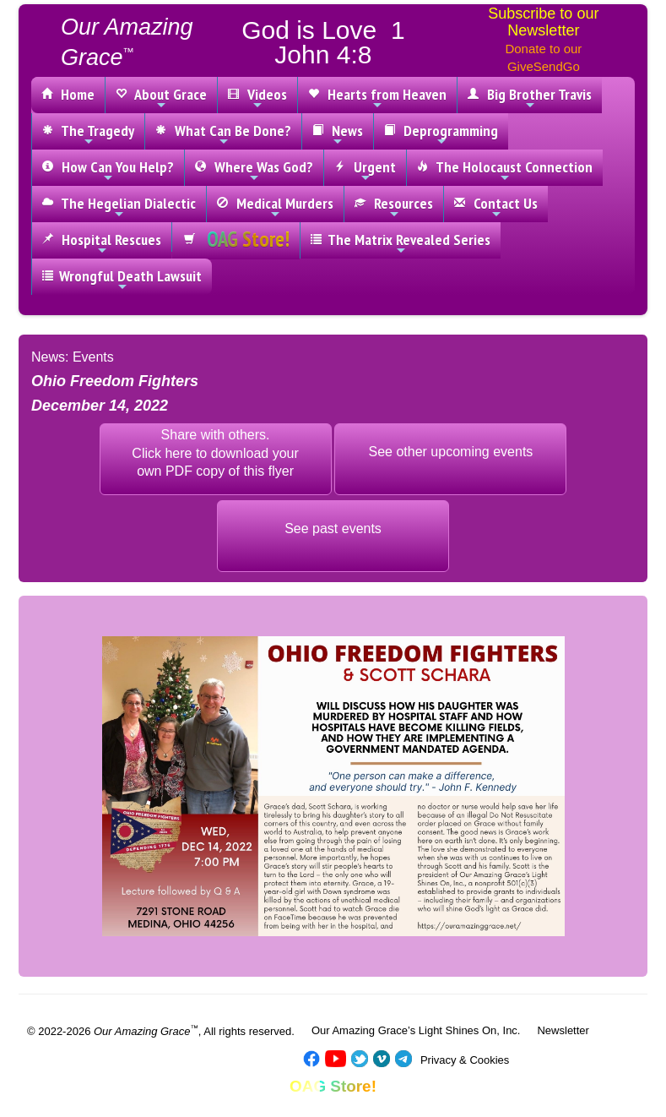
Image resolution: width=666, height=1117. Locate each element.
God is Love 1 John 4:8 (322, 42)
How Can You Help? (108, 170)
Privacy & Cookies (464, 1060)
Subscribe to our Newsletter (543, 22)
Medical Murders (275, 207)
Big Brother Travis (530, 98)
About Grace (161, 98)
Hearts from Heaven (377, 98)
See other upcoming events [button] (451, 451)
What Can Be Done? (223, 134)
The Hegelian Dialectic (119, 207)
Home (68, 94)
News (337, 134)
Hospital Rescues (101, 243)
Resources (394, 207)
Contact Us (496, 207)
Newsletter (562, 1030)
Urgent (365, 170)
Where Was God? (254, 170)
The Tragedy (88, 134)
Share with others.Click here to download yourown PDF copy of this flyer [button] (215, 453)
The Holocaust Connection (505, 170)
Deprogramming (441, 134)
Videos (257, 98)
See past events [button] (333, 528)
